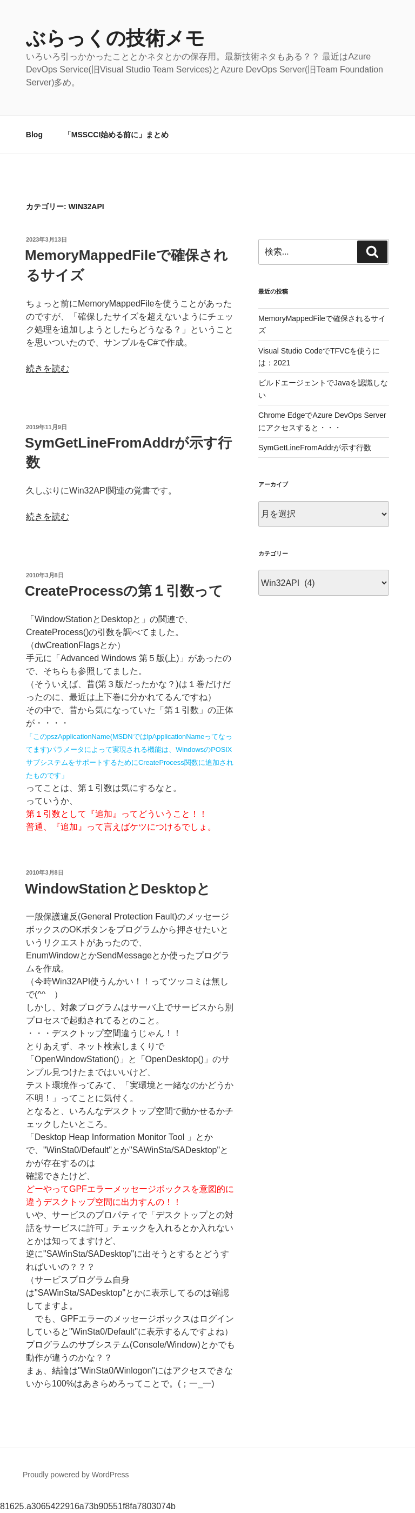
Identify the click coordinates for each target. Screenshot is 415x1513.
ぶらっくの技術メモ (115, 38)
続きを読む (47, 368)
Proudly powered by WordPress (76, 1474)
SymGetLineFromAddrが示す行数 (314, 447)
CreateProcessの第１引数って (124, 591)
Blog (34, 134)
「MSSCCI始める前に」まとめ (116, 134)
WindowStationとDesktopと (118, 889)
